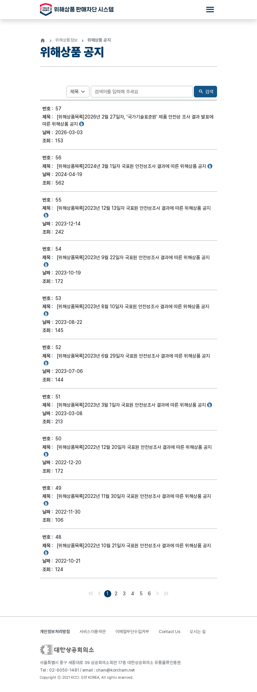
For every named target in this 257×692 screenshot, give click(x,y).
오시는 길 (198, 631)
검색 (205, 92)
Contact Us (169, 631)
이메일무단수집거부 (132, 631)
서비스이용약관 (93, 631)
